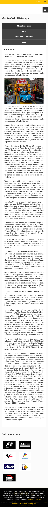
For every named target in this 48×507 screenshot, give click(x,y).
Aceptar (15, 504)
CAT (44, 2)
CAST (39, 2)
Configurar (32, 504)
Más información (34, 500)
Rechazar (23, 504)
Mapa (24, 42)
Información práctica (24, 37)
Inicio (24, 31)
